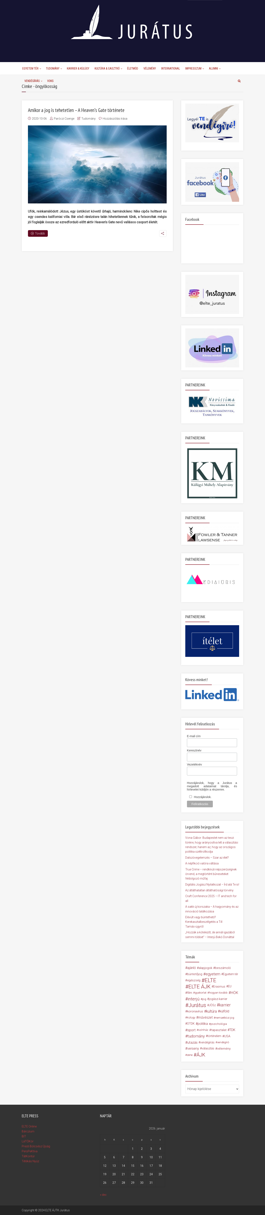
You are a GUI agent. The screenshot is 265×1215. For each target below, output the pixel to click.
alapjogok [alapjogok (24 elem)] (205, 968)
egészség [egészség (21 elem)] (193, 980)
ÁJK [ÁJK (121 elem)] (200, 1054)
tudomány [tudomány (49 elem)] (196, 1036)
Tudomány (52, 68)
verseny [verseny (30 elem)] (193, 1048)
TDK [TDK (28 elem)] (232, 1030)
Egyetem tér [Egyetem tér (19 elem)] (230, 974)
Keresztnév (194, 750)
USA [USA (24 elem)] (227, 1036)
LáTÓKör (28, 1141)
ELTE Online (29, 1126)
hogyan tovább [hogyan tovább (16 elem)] (218, 992)
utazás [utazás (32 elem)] (192, 1042)
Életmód (132, 68)
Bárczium (28, 1131)
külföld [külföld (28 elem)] (224, 1011)
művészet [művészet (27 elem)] (205, 1017)
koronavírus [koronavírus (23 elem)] (195, 1011)
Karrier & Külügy (78, 68)
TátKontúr (28, 1156)
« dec (103, 1194)
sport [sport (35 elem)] (191, 1030)
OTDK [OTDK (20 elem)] (191, 1023)
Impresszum (193, 68)
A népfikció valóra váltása (202, 863)
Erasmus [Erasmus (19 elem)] (219, 986)
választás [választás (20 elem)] (208, 1048)
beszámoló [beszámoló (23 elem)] (223, 968)
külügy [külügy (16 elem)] (191, 1017)
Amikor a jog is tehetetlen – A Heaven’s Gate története (76, 110)
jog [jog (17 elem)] (204, 999)
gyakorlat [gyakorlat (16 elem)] (200, 992)
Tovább (38, 233)
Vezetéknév (194, 764)
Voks (50, 81)
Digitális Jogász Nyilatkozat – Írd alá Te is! (212, 884)
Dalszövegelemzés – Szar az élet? (207, 857)
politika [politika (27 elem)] (203, 1024)
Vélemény (149, 68)
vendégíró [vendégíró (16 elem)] (223, 1042)
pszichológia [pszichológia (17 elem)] (219, 1023)
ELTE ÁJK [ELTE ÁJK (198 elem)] (199, 986)
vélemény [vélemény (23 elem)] (224, 1048)
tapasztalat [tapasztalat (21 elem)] (218, 1030)
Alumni (213, 68)
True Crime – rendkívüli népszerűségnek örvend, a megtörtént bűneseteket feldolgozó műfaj (211, 874)
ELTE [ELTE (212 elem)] (210, 980)
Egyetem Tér (30, 68)
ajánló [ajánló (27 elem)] (191, 968)
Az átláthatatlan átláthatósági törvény (209, 890)
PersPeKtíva (29, 1151)
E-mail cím (194, 736)
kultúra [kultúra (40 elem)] (211, 1011)
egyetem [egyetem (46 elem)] (213, 974)
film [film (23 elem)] (189, 993)
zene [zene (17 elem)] (190, 1054)
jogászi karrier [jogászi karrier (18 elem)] (218, 999)
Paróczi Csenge (64, 118)
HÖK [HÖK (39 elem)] (234, 992)
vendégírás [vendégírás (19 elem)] (207, 1042)
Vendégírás (32, 81)
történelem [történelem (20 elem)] (214, 1036)
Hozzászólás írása (115, 118)
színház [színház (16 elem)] (203, 1029)
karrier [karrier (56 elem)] (225, 1005)
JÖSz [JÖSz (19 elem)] (212, 1005)
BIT (24, 1136)
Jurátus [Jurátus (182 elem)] (197, 1005)
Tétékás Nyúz (30, 1161)
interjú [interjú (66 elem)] (194, 998)
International (170, 68)
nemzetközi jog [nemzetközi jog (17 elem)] (224, 1017)
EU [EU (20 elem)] (229, 986)
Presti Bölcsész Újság (36, 1146)
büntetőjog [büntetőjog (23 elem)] (194, 974)
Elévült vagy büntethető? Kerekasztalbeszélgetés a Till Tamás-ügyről (203, 922)
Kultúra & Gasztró (107, 68)
